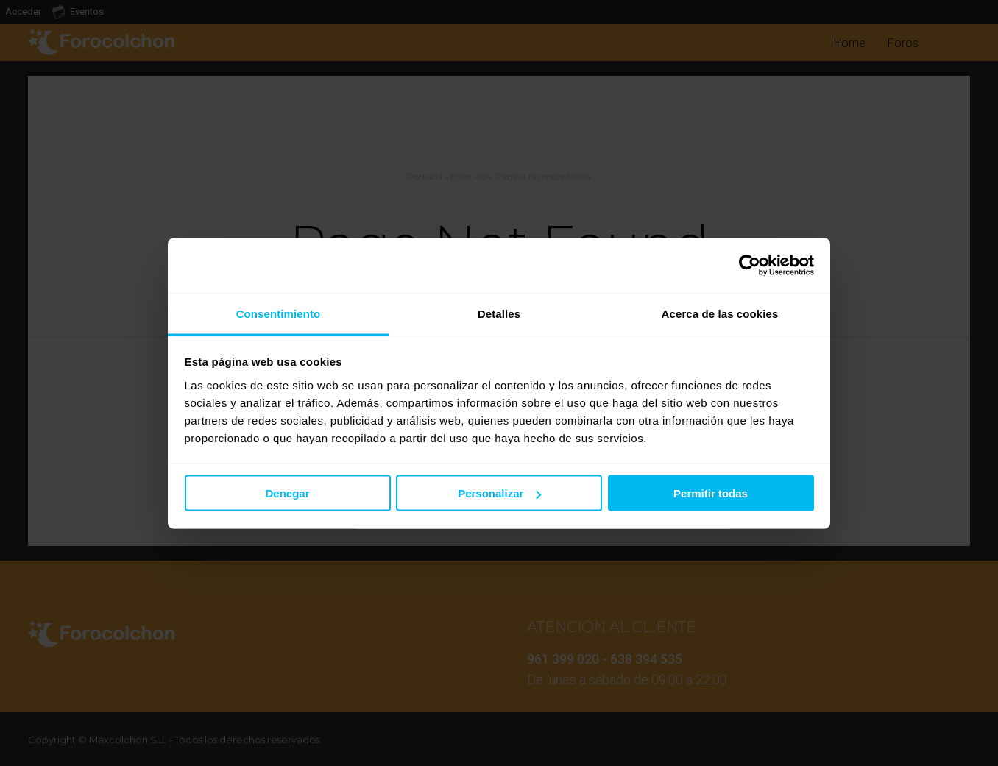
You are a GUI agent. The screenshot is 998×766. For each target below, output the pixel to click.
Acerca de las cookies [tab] (720, 313)
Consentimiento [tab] (278, 313)
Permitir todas (710, 493)
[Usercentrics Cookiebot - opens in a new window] (749, 266)
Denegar (287, 493)
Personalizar (499, 493)
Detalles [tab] (499, 313)
